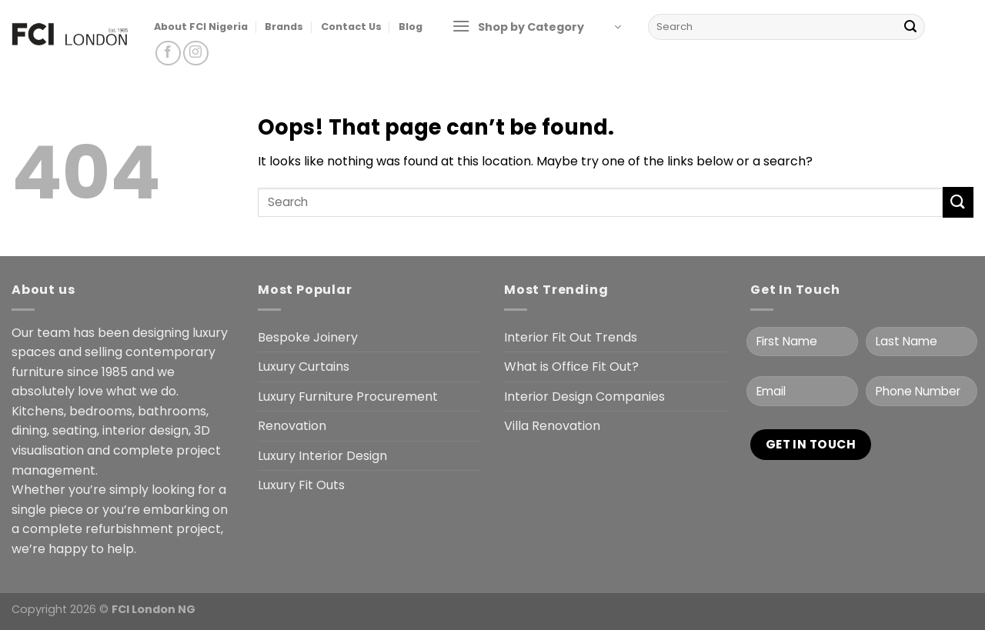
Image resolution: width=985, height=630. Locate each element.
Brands (284, 26)
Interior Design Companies (584, 396)
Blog (410, 26)
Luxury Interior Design (322, 456)
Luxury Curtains (303, 366)
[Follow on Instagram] (196, 53)
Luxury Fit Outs (301, 485)
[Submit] (910, 27)
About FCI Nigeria (201, 26)
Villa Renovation (552, 426)
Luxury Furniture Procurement (348, 396)
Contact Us (351, 26)
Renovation (292, 426)
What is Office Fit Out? (571, 366)
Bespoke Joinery (308, 337)
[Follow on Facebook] (168, 53)
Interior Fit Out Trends (570, 337)
